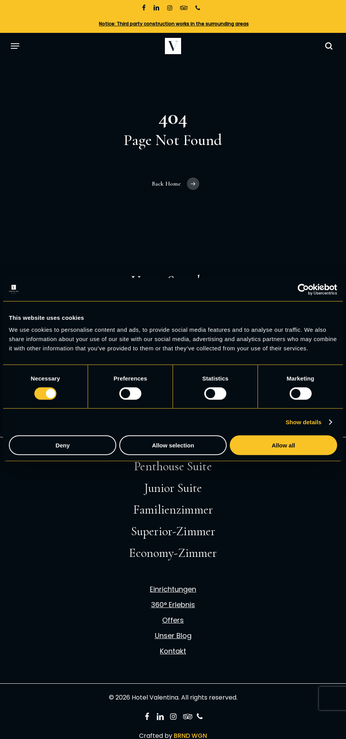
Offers (173, 620)
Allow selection (173, 445)
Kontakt (173, 651)
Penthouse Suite (173, 466)
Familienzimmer (173, 509)
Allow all (283, 445)
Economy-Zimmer (173, 552)
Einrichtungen (173, 589)
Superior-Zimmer (173, 531)
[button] (15, 46)
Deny (63, 445)
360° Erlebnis (173, 604)
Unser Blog (173, 635)
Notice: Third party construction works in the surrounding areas (174, 23)
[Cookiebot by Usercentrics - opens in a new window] (303, 289)
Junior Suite (173, 487)
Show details (304, 421)
